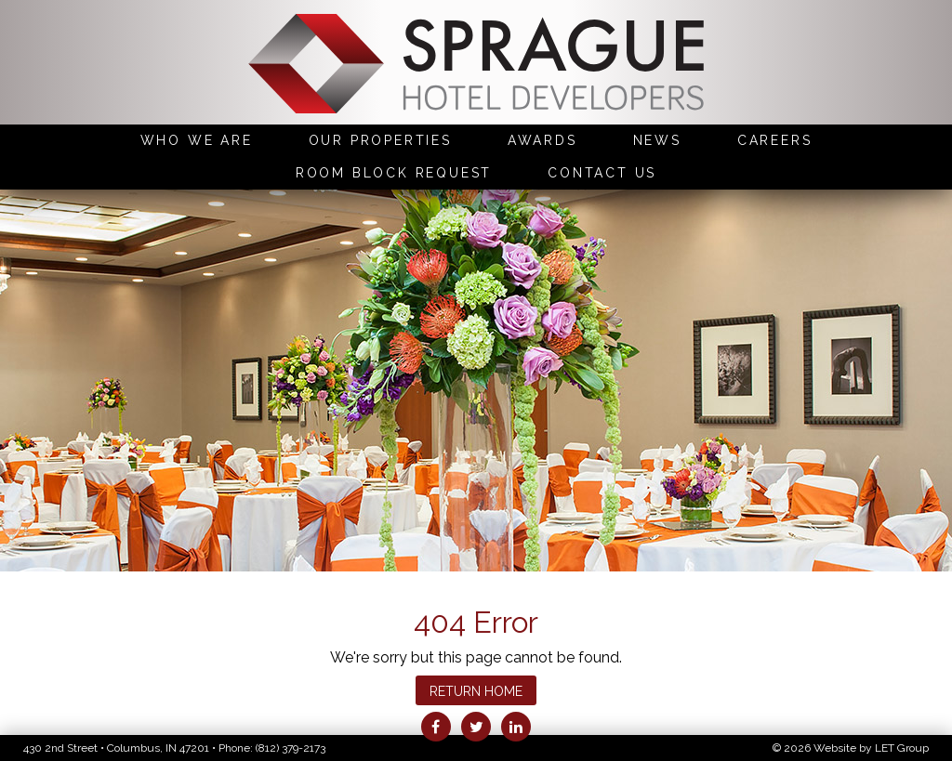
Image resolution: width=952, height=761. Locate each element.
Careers (775, 140)
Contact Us (602, 172)
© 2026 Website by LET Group (851, 747)
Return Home (476, 691)
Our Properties (380, 140)
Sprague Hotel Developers (476, 66)
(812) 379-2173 (290, 747)
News (657, 140)
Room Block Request (394, 172)
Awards (542, 140)
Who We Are (196, 140)
